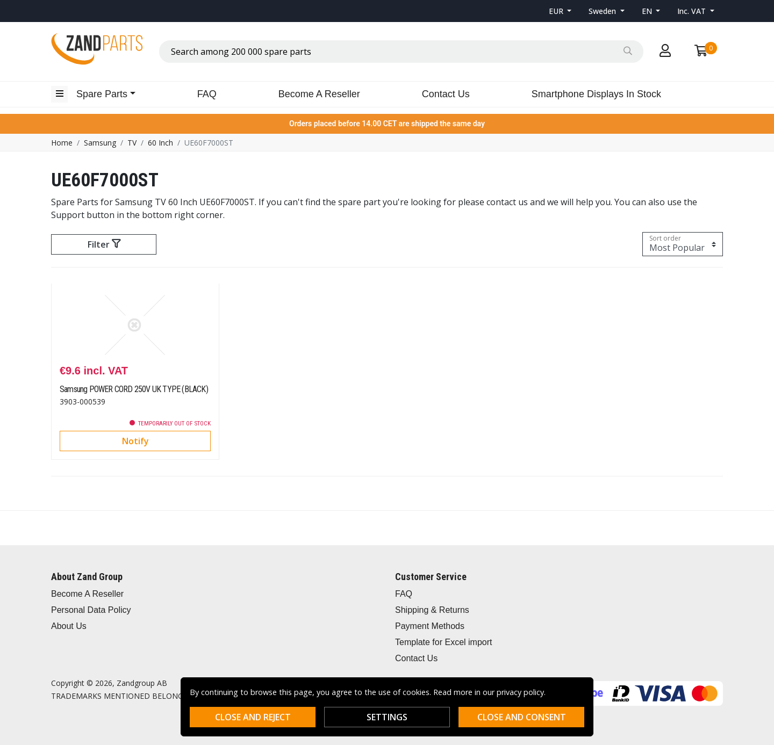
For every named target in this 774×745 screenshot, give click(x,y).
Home (62, 143)
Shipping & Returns (432, 609)
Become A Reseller (319, 94)
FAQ (207, 94)
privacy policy (520, 692)
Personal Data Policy (91, 609)
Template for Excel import (443, 642)
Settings (387, 717)
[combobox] (401, 51)
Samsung (100, 143)
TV (132, 143)
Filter (104, 244)
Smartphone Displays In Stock (596, 94)
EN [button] (648, 11)
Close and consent (521, 717)
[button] (560, 11)
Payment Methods (429, 626)
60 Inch (160, 143)
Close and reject (253, 717)
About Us (69, 626)
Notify (135, 441)
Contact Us (446, 94)
